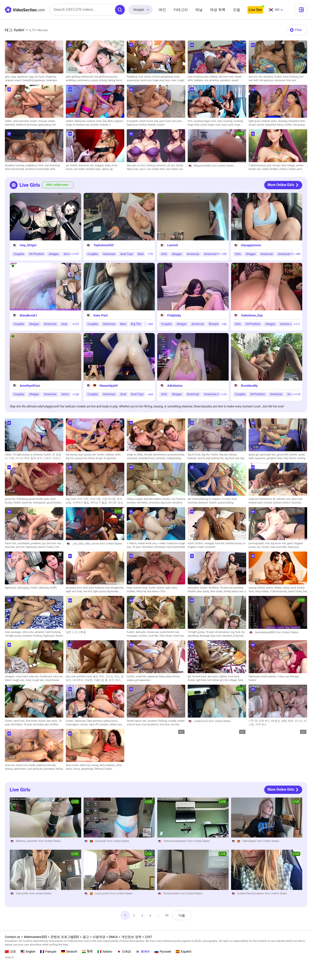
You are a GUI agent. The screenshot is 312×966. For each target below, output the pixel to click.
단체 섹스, (265, 720)
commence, (84, 80)
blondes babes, (153, 499)
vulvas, (84, 724)
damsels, (141, 632)
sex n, (143, 169)
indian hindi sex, (147, 543)
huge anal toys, (162, 80)
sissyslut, (132, 458)
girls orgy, (11, 76)
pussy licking (225, 502)
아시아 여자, (23, 458)
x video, (162, 543)
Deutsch (69, 951)
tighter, (223, 676)
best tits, (27, 502)
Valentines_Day (252, 315)
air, (68, 165)
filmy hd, (141, 591)
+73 (224, 394)
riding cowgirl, (135, 499)
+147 (75, 254)
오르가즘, (96, 499)
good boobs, (54, 502)
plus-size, (297, 499)
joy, (44, 543)
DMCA (113, 937)
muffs (53, 587)
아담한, (89, 680)
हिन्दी (87, 951)
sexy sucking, (225, 121)
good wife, (283, 454)
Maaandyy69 (109, 385)
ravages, (10, 676)
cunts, (191, 543)
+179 (297, 394)
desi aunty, (203, 591)
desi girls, (213, 676)
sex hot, (254, 76)
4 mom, (227, 499)
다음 (183, 915)
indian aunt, (295, 169)
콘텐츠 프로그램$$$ (64, 937)
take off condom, (99, 724)
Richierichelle (171, 893)
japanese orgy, (26, 76)
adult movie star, (149, 121)
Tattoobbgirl (249, 840)
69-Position (36, 254)
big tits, (206, 454)
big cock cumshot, (172, 502)
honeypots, (40, 502)
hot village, (231, 680)
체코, (291, 720)
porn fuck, (165, 121)
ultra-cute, (28, 632)
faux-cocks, (73, 765)
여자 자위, (83, 499)
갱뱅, (284, 720)
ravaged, (209, 543)
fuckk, (152, 587)
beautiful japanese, (34, 80)
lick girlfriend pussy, (106, 76)
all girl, (253, 124)
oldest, (70, 121)
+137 (75, 324)
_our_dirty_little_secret (85, 543)
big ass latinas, (228, 454)
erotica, (284, 169)
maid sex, (178, 635)
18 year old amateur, (232, 587)
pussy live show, (85, 458)
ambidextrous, (147, 458)
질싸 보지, (36, 458)
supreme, (260, 458)
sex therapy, (292, 676)
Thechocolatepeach (175, 840)
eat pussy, (299, 124)
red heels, (143, 502)
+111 (297, 324)
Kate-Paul (101, 315)
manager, (132, 635)
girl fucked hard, (197, 676)
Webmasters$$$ (35, 937)
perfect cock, (85, 676)
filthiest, (100, 768)
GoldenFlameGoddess (250, 893)
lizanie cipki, (164, 587)
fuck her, (220, 543)
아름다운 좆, (101, 680)
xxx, (259, 547)
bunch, (42, 547)
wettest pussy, (234, 543)
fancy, (77, 768)
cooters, (143, 635)
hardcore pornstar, (27, 124)
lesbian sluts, (95, 121)
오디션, (299, 720)
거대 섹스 (261, 724)
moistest (210, 547)
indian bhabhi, (270, 169)
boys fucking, (291, 76)
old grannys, (266, 80)
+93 (224, 324)
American (109, 254)
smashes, (155, 502)
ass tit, (202, 458)
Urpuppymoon (251, 245)
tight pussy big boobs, (106, 591)
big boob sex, (87, 165)
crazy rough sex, (35, 680)
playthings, (88, 768)
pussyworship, (176, 454)
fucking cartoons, (156, 165)
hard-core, (146, 80)
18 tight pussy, (21, 454)
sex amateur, (212, 80)
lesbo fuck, (111, 165)
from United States (223, 165)
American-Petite (214, 254)
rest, (286, 458)
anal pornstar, (21, 121)
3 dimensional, (258, 165)
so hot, (141, 165)
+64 (150, 394)
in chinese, (37, 454)
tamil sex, (20, 720)
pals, (47, 499)
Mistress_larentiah (27, 840)
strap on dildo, (135, 454)
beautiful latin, (297, 121)
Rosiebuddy (249, 385)
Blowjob (214, 324)
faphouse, (80, 121)
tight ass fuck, (74, 591)
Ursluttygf (100, 840)
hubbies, (199, 80)
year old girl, (274, 165)
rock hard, (234, 676)
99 (167, 915)
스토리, (47, 458)
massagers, (73, 724)
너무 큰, (254, 720)
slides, (9, 121)
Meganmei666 (202, 165)
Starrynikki (22, 893)
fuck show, (166, 635)
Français (48, 951)
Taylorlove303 (104, 245)
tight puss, (255, 121)
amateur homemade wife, (40, 169)
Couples (19, 254)
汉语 (10, 951)
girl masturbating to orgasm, (205, 499)
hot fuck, (40, 76)
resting (301, 458)
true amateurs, (151, 724)
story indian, (262, 591)
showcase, (153, 632)
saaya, (131, 680)
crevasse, (280, 80)
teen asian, (217, 591)
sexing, (253, 587)
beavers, (204, 502)
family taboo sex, (234, 591)
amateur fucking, (15, 165)
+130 (75, 394)
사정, (12, 458)
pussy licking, (99, 80)
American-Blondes (216, 394)
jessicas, (10, 547)
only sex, (34, 676)
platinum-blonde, (46, 765)
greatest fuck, (274, 458)
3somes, (296, 502)
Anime (65, 394)
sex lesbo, (80, 169)
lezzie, (70, 169)
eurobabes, (24, 543)
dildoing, (44, 587)
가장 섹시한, (109, 499)
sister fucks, (295, 591)
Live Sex (255, 10)
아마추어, (78, 680)
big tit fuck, (194, 454)
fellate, (278, 587)
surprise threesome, (261, 499)
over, (174, 80)
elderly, (214, 76)
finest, (293, 458)
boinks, (95, 124)
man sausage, (13, 632)
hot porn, (177, 121)
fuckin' (161, 124)
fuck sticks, (145, 76)
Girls (164, 254)
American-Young (288, 254)
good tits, (11, 499)
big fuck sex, (233, 458)
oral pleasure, (36, 768)
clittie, (9, 454)
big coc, (71, 458)
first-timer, (32, 720)
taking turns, (115, 80)
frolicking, (23, 499)
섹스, (118, 680)
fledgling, (132, 76)
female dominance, (156, 454)
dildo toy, (85, 765)
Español (183, 951)
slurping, (283, 121)
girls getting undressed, (80, 76)
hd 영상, (276, 720)
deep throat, (173, 676)
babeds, (193, 458)
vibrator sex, (284, 499)
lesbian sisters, (282, 502)
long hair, (239, 635)
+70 (150, 254)
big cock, (71, 499)
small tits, (142, 676)
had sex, (58, 676)
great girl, (254, 454)
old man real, (226, 76)
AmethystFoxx (30, 385)
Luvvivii (172, 245)
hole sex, (291, 80)
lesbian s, (105, 124)
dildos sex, (116, 724)
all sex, (171, 165)
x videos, (132, 543)
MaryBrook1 (28, 315)
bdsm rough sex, (15, 680)
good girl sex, (268, 454)
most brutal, (52, 680)
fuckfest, (214, 587)
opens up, (107, 169)
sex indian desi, (156, 169)
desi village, (289, 165)
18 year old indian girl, (36, 724)
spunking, (194, 635)
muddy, (172, 720)
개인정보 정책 (131, 937)
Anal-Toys (126, 254)
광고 (86, 937)
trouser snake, (47, 121)
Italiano (105, 951)
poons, (261, 124)
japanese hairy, (157, 676)
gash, (290, 543)
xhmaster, (160, 547)
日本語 (124, 951)
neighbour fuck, (35, 165)
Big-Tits (136, 324)
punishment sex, (170, 632)
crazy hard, (22, 676)
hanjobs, (161, 458)
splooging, (23, 587)
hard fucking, (53, 632)
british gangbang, (163, 76)
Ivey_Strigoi (28, 245)
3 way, (281, 676)
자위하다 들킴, (81, 502)
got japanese (142, 680)
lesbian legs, (94, 169)
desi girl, (132, 165)
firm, (191, 121)
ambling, (71, 80)
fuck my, (240, 632)
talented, (10, 124)
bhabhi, (192, 591)
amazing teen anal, (77, 587)
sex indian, (172, 169)
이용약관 (99, 937)
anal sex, (10, 765)
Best (141, 254)
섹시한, (112, 502)
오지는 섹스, (113, 676)
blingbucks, (117, 587)
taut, (81, 454)
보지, (112, 680)
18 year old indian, (143, 547)
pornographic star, (260, 543)
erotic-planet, (269, 676)
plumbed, (50, 768)
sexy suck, (228, 124)
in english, (133, 121)
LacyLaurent (102, 893)
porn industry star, (100, 587)
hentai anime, (266, 587)
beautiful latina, (275, 124)
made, (33, 765)
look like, (154, 635)
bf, (275, 499)
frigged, (100, 165)
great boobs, (36, 499)
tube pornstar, (279, 547)
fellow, (59, 768)
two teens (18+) (156, 591)
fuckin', (278, 76)
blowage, (205, 635)
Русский (163, 951)
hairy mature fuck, (138, 587)
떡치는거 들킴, (99, 502)
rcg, (232, 632)
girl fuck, (201, 680)
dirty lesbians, (108, 765)
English (28, 951)
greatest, (225, 80)
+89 (297, 254)
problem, (36, 543)
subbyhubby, (174, 458)
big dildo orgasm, (113, 121)
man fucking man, (199, 76)
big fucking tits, (215, 458)
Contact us (12, 937)
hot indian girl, (215, 680)
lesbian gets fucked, (261, 502)
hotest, (143, 124)
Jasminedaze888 (265, 632)
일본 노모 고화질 (76, 632)
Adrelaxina (174, 385)
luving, (95, 765)
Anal (64, 324)
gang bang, (45, 124)
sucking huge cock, (205, 121)
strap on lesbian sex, (78, 124)
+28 (224, 254)
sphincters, (21, 768)
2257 (148, 937)
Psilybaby (174, 315)
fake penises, (95, 720)
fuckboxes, (46, 676)
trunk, (201, 547)
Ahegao (54, 254)
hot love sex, (54, 543)
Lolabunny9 (201, 721)
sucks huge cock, (211, 124)
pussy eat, (90, 454)
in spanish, (110, 458)
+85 (150, 324)
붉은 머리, (99, 676)
